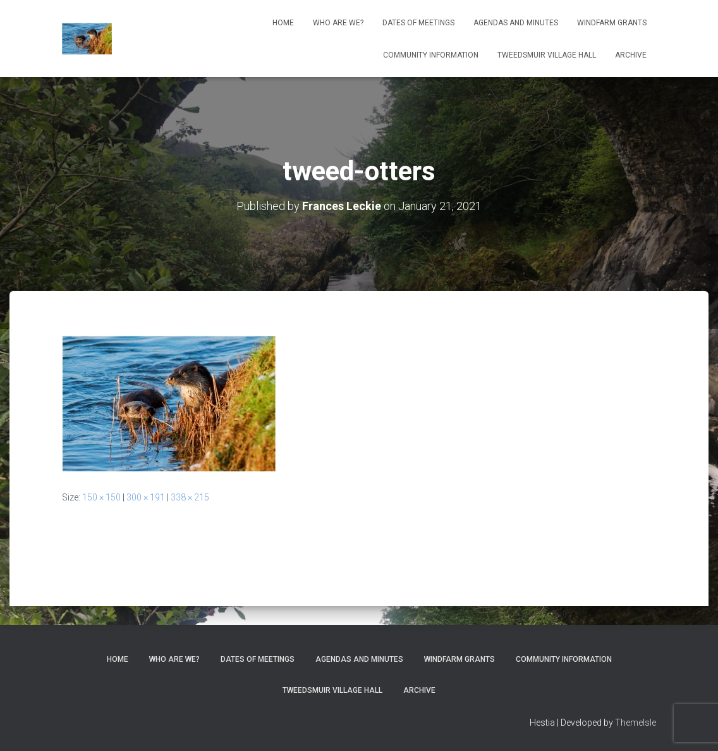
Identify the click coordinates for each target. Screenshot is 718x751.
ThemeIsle (635, 722)
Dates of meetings (418, 22)
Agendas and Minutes (515, 22)
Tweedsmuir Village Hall (546, 55)
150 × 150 (101, 497)
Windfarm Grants (612, 22)
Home (283, 22)
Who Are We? (338, 22)
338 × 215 (190, 497)
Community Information (430, 55)
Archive (631, 55)
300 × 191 (145, 497)
